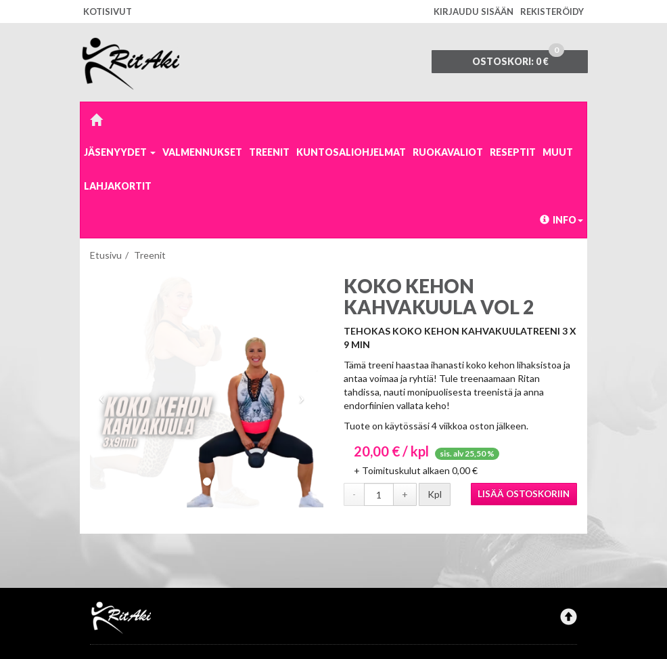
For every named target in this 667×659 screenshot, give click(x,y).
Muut (558, 152)
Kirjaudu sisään (473, 11)
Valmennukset (202, 152)
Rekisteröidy (552, 11)
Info (561, 220)
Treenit (269, 152)
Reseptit (513, 152)
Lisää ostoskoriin (524, 493)
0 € (518, 58)
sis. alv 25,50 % (467, 453)
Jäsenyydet (120, 152)
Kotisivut (107, 11)
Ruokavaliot (448, 152)
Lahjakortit (118, 186)
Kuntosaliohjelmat (351, 152)
